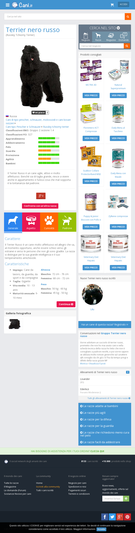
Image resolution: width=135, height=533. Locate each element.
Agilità (10, 158)
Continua (66, 303)
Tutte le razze (11, 482)
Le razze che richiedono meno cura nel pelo (101, 433)
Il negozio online (77, 475)
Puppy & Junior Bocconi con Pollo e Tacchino (91, 219)
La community (43, 475)
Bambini (11, 163)
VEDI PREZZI (91, 95)
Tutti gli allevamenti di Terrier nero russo (108, 397)
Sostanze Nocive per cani (17, 492)
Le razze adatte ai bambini (99, 405)
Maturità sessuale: (24, 293)
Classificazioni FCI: (16, 134)
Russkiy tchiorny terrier (56, 126)
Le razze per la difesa (95, 418)
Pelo (8, 146)
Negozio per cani (77, 482)
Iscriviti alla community (48, 485)
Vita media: (19, 285)
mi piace (39, 112)
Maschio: (46, 273)
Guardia (10, 150)
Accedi (123, 4)
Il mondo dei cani (13, 475)
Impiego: (18, 269)
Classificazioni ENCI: (17, 130)
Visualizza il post (97, 362)
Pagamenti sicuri (77, 489)
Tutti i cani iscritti (44, 489)
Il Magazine (10, 485)
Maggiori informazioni (84, 529)
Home (39, 482)
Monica (83, 362)
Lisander (85, 378)
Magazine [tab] (111, 37)
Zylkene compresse (118, 215)
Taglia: (17, 281)
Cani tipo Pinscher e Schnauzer (23, 126)
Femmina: (46, 278)
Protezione (12, 154)
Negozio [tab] (85, 37)
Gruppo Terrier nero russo (103, 334)
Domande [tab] (124, 37)
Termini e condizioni (79, 492)
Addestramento (15, 142)
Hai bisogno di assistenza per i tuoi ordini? (67, 450)
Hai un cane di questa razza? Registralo (104, 323)
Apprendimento (15, 138)
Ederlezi (84, 388)
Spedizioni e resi (77, 485)
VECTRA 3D (91, 84)
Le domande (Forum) (15, 489)
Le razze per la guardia (97, 425)
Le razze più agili (92, 412)
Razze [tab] (98, 37)
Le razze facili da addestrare (100, 441)
